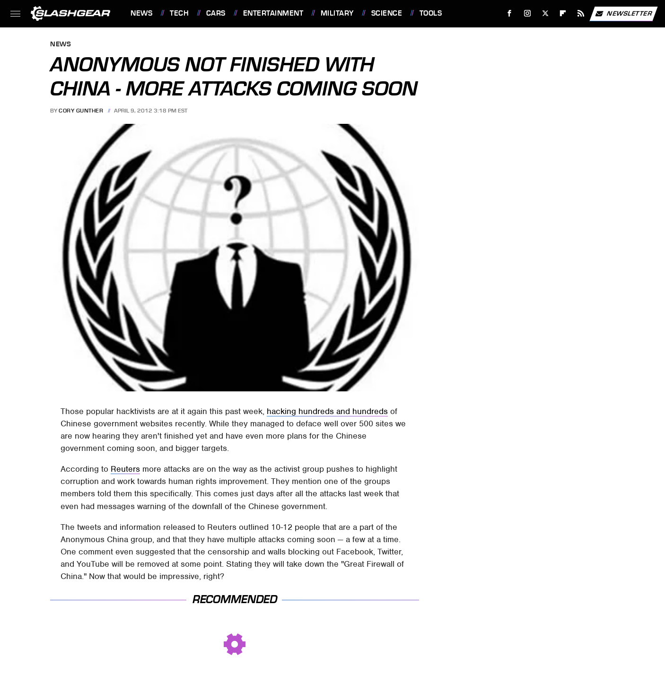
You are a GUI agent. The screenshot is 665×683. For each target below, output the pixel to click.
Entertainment (273, 13)
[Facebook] (509, 13)
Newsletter (623, 13)
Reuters (125, 469)
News (141, 13)
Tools (431, 13)
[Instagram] (527, 13)
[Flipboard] (563, 13)
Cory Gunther (81, 110)
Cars (216, 13)
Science (386, 13)
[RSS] (581, 13)
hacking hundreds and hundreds (327, 411)
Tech (179, 13)
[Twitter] (545, 13)
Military (337, 13)
